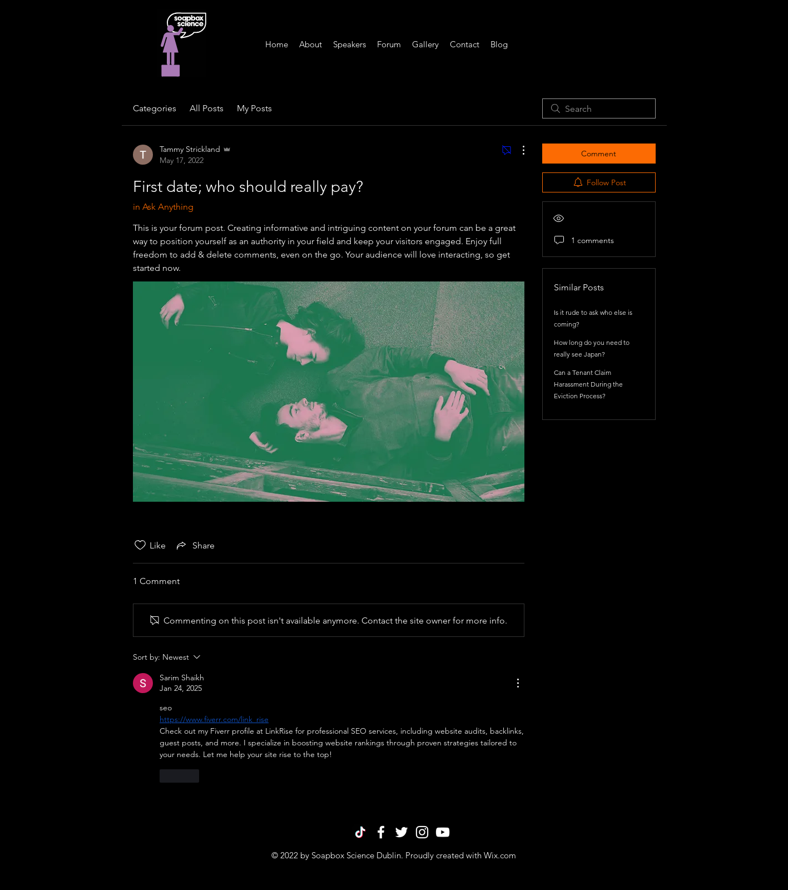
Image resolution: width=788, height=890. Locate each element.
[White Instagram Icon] (422, 832)
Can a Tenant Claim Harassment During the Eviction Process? (588, 384)
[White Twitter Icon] (401, 832)
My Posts (254, 108)
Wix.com (500, 855)
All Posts (207, 108)
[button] (349, 44)
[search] (599, 108)
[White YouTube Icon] (442, 832)
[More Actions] (517, 150)
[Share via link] (195, 545)
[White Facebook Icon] (381, 832)
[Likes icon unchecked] (140, 545)
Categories (154, 108)
